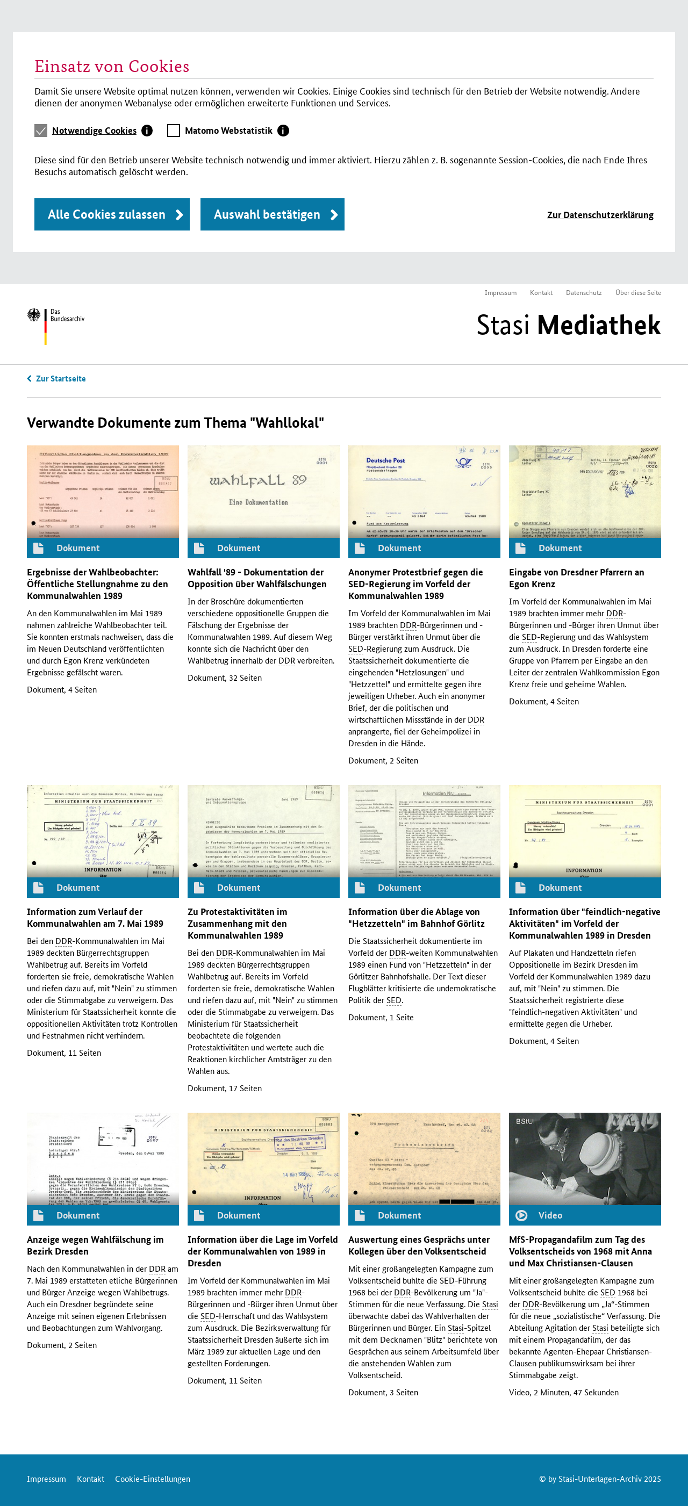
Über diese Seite (638, 292)
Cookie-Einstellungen (152, 1478)
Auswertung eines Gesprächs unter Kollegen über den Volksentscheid (419, 1245)
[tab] (102, 130)
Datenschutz (584, 292)
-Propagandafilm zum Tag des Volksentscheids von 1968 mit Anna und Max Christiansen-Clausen (580, 1251)
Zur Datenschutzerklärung (600, 214)
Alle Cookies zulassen (107, 214)
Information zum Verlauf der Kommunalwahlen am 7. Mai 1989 (95, 917)
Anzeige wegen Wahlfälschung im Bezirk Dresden (95, 1245)
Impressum (501, 292)
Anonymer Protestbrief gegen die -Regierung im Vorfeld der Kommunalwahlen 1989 (415, 584)
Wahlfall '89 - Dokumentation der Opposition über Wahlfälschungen (257, 578)
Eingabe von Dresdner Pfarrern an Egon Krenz (576, 578)
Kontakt (541, 292)
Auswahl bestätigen (267, 214)
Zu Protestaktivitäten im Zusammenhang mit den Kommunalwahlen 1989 (238, 923)
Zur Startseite (61, 378)
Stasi (568, 324)
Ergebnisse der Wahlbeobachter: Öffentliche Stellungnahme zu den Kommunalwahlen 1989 (97, 584)
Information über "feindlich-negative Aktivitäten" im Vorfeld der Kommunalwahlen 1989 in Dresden (585, 923)
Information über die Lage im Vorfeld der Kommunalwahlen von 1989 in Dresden (263, 1251)
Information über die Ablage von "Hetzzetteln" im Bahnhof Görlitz (416, 917)
